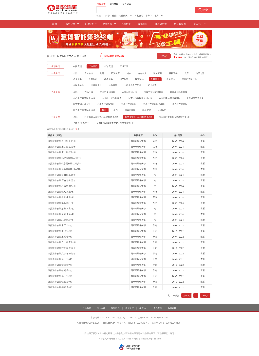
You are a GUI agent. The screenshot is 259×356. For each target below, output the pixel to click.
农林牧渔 (88, 73)
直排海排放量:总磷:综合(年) (61, 219)
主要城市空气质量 (195, 98)
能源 (102, 73)
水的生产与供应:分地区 (84, 98)
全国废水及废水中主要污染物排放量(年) (115, 122)
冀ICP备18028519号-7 (138, 322)
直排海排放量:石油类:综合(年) (62, 185)
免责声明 (172, 308)
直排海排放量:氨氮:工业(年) (61, 191)
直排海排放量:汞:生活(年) (60, 230)
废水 (104, 110)
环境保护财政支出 (105, 104)
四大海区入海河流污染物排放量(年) (101, 116)
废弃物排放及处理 (178, 92)
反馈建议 (129, 308)
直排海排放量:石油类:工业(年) (62, 174)
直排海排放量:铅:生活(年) (60, 264)
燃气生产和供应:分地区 (84, 110)
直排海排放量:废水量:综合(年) (62, 152)
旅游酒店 (113, 85)
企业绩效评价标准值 (111, 98)
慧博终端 (107, 23)
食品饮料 (93, 79)
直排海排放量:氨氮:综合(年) (61, 202)
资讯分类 (89, 23)
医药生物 (139, 79)
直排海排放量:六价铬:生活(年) (62, 247)
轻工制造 (124, 79)
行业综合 (152, 85)
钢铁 (129, 73)
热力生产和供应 (128, 104)
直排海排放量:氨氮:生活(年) (61, 197)
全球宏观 (108, 66)
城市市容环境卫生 (81, 104)
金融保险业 (78, 85)
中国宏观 (77, 66)
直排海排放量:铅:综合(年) (60, 270)
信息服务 (77, 79)
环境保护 (162, 110)
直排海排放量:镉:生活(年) (60, 281)
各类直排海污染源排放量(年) (138, 116)
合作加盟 (158, 308)
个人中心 (198, 23)
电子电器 (200, 73)
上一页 (186, 295)
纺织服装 (108, 79)
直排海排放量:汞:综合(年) (60, 236)
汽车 (187, 73)
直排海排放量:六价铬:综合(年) (62, 253)
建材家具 (157, 73)
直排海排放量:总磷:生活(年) (61, 214)
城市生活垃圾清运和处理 (140, 98)
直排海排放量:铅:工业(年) (60, 259)
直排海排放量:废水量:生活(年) (62, 146)
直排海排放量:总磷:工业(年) (61, 208)
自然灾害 (146, 110)
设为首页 (87, 308)
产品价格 (88, 92)
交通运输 (170, 79)
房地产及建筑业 (189, 79)
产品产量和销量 (107, 92)
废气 (115, 110)
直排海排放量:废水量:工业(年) (62, 140)
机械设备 (173, 73)
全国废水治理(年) (81, 122)
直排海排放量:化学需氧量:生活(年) (64, 163)
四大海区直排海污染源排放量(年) (174, 116)
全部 (75, 73)
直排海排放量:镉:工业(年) (60, 275)
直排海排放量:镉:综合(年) (60, 287)
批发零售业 (96, 85)
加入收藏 (101, 308)
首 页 (54, 23)
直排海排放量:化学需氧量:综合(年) (64, 169)
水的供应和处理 (129, 92)
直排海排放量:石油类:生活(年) (62, 180)
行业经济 (81, 56)
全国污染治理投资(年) (169, 98)
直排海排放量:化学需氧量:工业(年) (64, 157)
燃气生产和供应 (179, 104)
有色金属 (142, 73)
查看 (203, 140)
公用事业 (155, 79)
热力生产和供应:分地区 (154, 104)
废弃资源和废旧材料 (153, 92)
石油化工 (115, 73)
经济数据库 (180, 23)
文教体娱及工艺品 (132, 85)
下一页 (205, 295)
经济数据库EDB (65, 56)
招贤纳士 (143, 308)
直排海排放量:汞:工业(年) (60, 225)
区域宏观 (124, 66)
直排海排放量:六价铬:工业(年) (62, 242)
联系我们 (115, 308)
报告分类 (70, 23)
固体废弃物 (130, 110)
